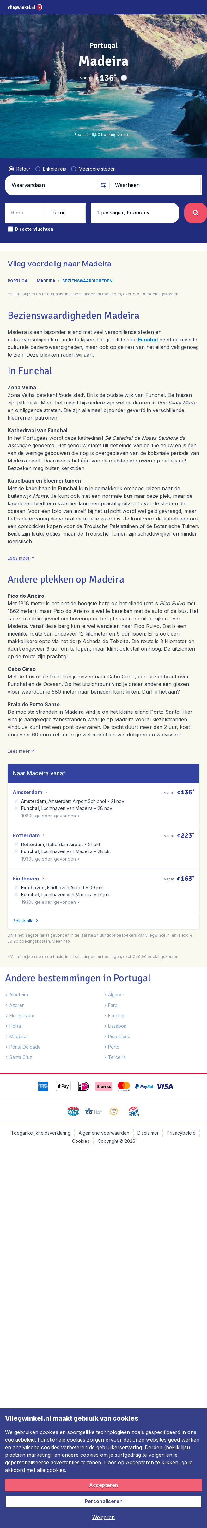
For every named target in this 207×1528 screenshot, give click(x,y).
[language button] (151, 7)
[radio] (19, 153)
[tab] (77, 250)
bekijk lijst (177, 1447)
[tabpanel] (103, 735)
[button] (124, 78)
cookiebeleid (20, 1440)
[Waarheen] (155, 169)
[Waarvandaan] (52, 169)
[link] (168, 7)
